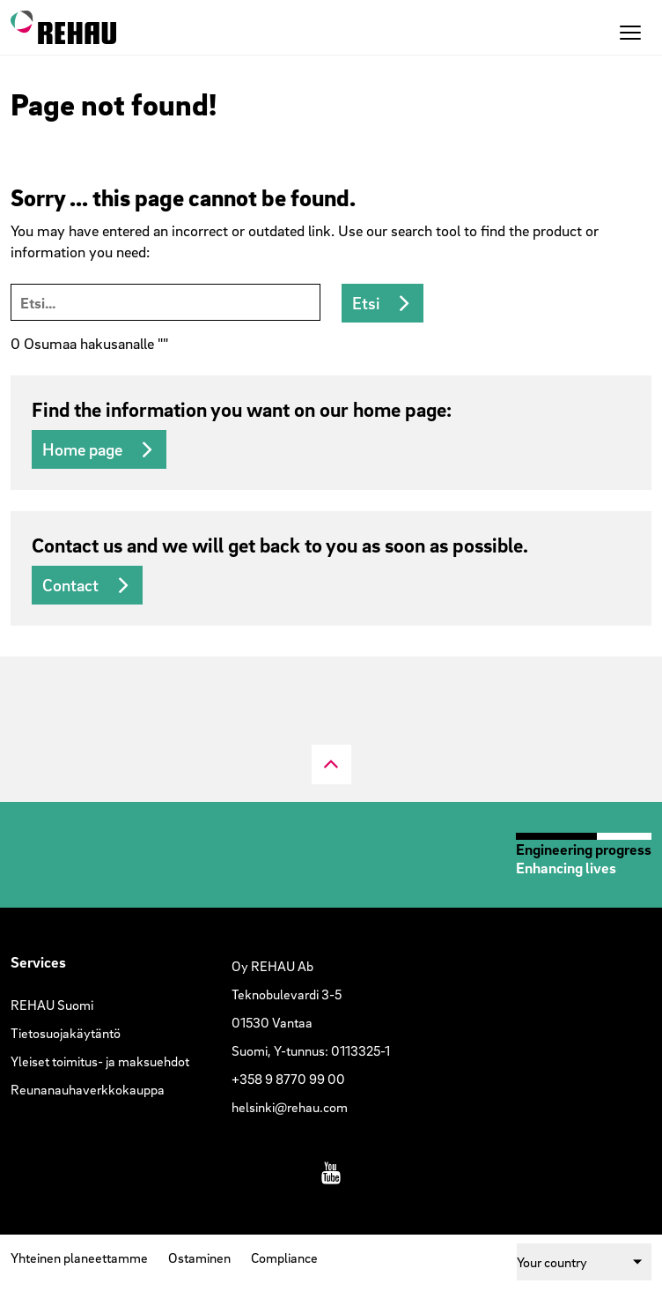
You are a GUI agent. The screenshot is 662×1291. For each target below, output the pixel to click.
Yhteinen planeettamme (79, 1257)
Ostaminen (199, 1257)
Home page (82, 449)
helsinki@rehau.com (290, 1107)
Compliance (284, 1257)
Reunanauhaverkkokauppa (88, 1089)
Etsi (365, 303)
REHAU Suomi (52, 1004)
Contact (70, 585)
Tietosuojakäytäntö (66, 1033)
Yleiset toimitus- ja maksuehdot (100, 1061)
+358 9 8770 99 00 (288, 1078)
